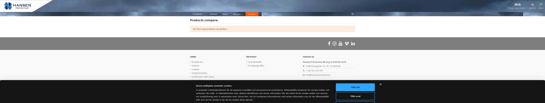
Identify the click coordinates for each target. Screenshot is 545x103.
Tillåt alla (355, 76)
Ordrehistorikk (254, 62)
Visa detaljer (308, 97)
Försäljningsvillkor (256, 65)
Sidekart (195, 65)
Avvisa (355, 94)
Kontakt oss (197, 62)
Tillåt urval (355, 85)
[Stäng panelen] (381, 73)
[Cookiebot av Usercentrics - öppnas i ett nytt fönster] (178, 98)
